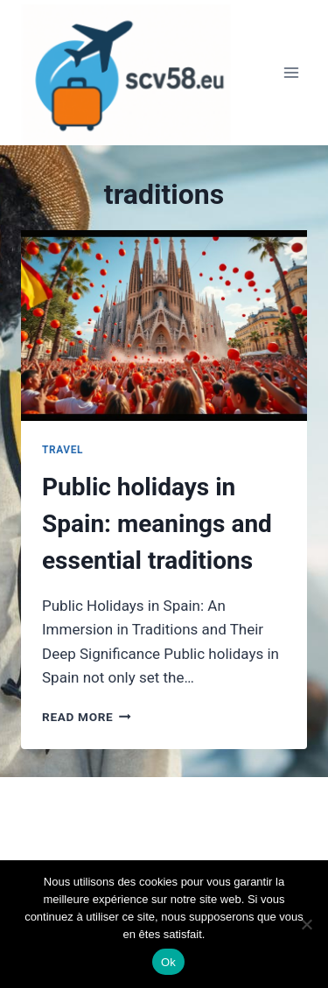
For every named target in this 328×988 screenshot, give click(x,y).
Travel (62, 450)
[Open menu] (291, 73)
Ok (168, 962)
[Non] (306, 924)
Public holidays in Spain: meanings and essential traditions (157, 524)
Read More (86, 717)
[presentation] (164, 325)
